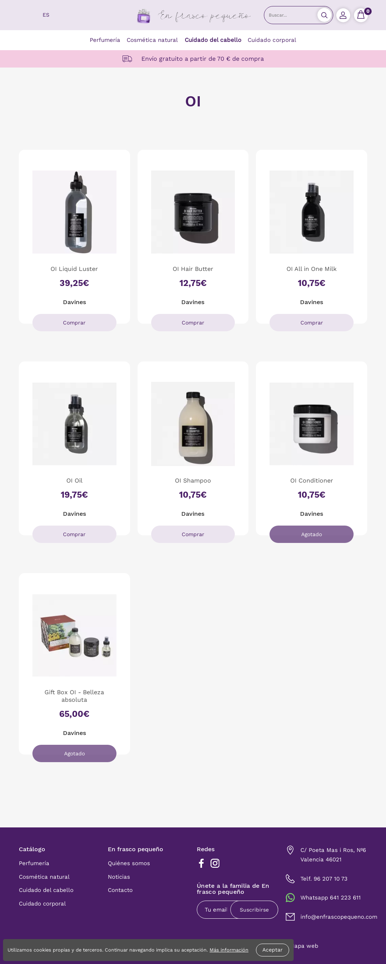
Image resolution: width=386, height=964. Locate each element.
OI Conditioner (311, 480)
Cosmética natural (152, 40)
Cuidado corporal (272, 40)
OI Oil (74, 480)
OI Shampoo (193, 480)
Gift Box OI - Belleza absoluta (74, 696)
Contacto (120, 890)
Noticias (119, 876)
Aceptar (272, 950)
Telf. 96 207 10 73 (324, 878)
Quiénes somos (129, 863)
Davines (74, 302)
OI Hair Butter (193, 268)
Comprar (74, 323)
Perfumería (105, 40)
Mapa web (304, 945)
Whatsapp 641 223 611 (330, 897)
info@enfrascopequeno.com (338, 916)
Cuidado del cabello (213, 40)
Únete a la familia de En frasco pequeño (233, 889)
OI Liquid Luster (74, 268)
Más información (229, 950)
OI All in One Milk (311, 268)
